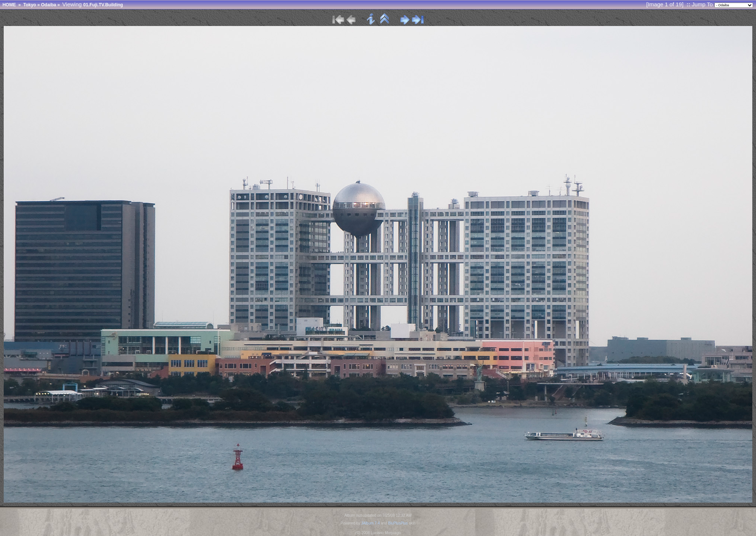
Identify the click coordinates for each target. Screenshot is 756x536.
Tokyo (29, 4)
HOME (9, 4)
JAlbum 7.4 (370, 523)
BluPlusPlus (398, 523)
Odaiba (48, 4)
